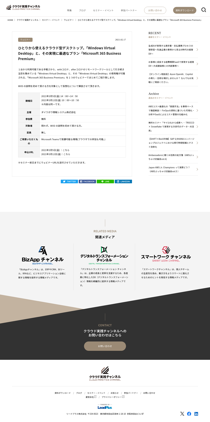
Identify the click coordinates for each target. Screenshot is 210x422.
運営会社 (90, 397)
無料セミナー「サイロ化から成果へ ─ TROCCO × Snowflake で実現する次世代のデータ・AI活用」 (171, 128)
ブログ (96, 9)
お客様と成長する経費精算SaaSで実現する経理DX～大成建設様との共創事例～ (170, 64)
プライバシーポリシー (113, 397)
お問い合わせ (105, 346)
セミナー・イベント (114, 9)
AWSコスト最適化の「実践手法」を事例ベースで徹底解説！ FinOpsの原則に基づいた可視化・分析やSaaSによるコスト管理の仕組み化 (171, 111)
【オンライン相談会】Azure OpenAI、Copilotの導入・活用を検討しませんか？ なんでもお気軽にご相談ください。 (171, 79)
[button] (203, 9)
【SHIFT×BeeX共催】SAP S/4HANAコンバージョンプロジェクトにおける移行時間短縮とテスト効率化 (171, 145)
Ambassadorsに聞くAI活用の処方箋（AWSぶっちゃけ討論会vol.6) (170, 159)
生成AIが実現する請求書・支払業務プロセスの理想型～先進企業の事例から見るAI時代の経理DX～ (171, 49)
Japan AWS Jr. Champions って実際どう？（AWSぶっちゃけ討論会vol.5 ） (169, 172)
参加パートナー (137, 9)
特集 (86, 9)
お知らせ (115, 393)
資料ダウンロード (62, 393)
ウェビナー (25, 39)
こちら (66, 150)
